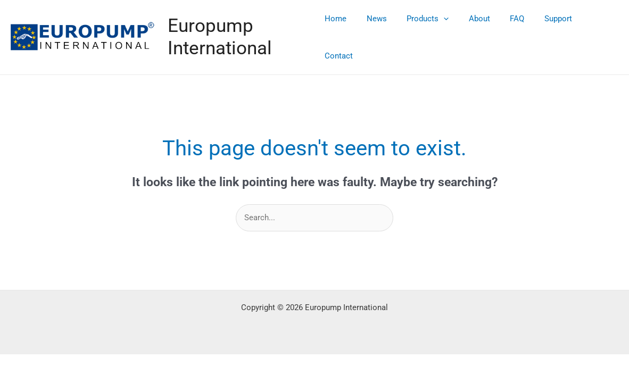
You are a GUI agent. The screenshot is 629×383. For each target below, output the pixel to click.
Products (434, 30)
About (481, 30)
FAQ (515, 30)
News (387, 30)
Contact (596, 30)
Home (350, 30)
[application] (450, 30)
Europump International (228, 30)
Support (552, 30)
